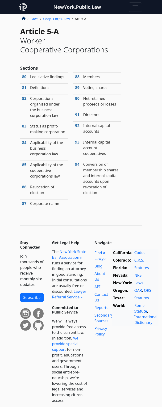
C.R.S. (139, 260)
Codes (139, 252)
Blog (99, 266)
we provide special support (65, 343)
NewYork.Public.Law (77, 7)
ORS (147, 290)
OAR (138, 290)
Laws (34, 19)
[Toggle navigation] (135, 7)
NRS (138, 275)
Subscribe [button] (32, 297)
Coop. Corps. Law (56, 19)
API (97, 286)
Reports (101, 307)
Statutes (141, 267)
